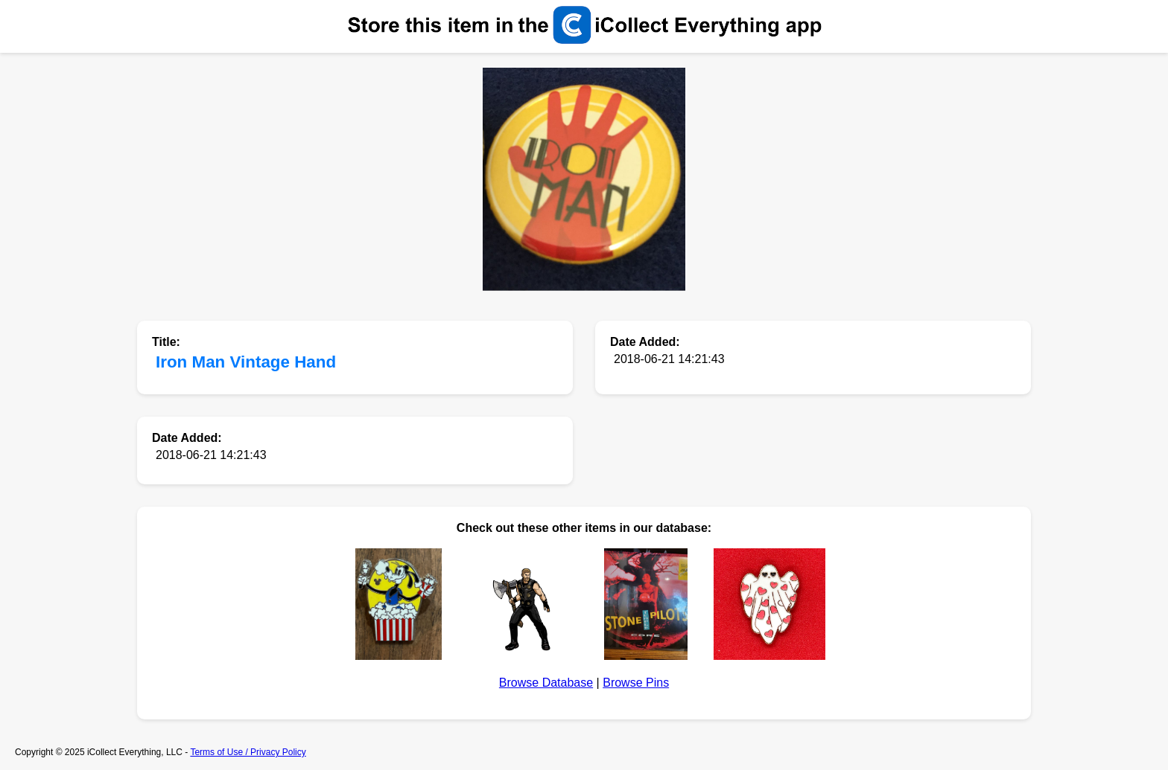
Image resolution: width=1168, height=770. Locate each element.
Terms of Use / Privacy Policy (247, 752)
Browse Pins (636, 682)
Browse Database (546, 682)
